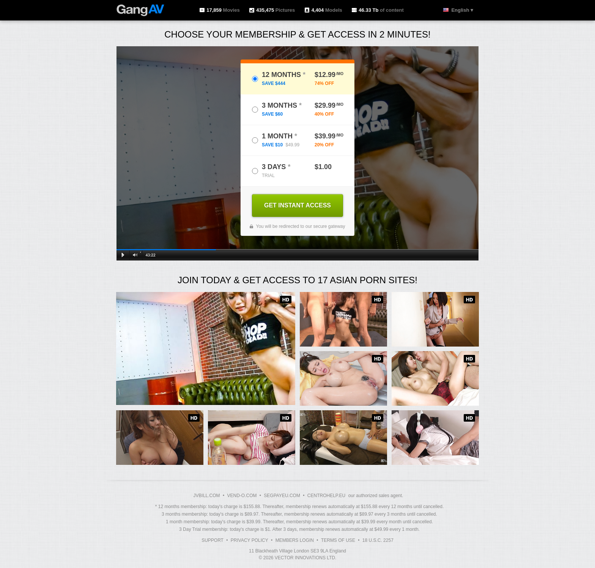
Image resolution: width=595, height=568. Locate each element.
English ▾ (462, 10)
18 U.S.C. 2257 (378, 540)
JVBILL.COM (207, 495)
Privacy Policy (249, 540)
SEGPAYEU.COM (282, 495)
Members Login (294, 540)
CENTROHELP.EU (326, 495)
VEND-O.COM (242, 495)
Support (212, 540)
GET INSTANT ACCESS (297, 205)
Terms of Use (338, 540)
